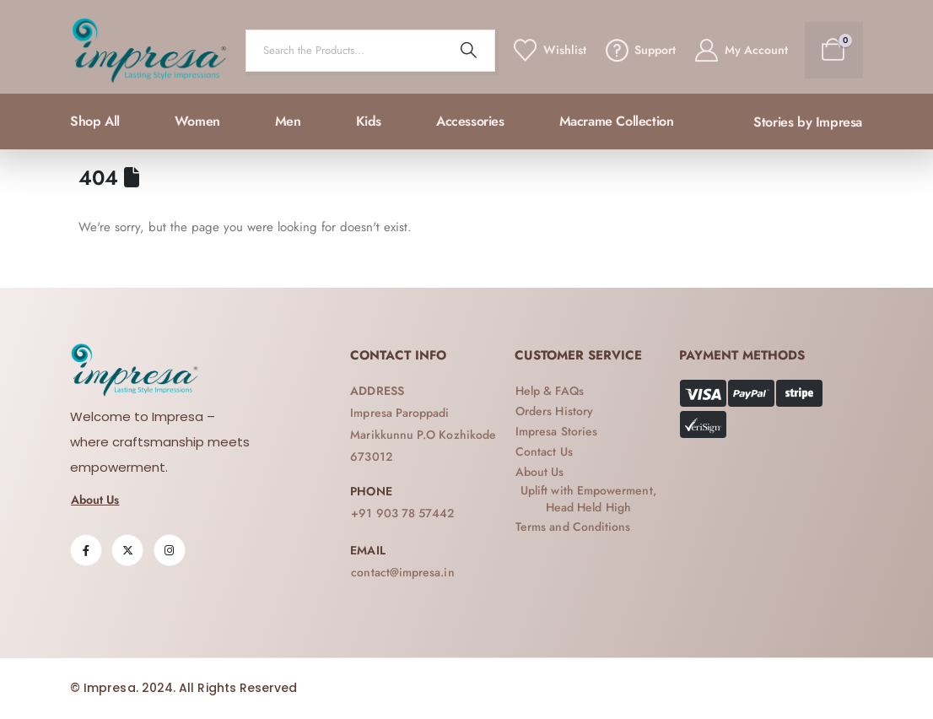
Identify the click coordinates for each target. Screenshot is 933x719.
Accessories (470, 121)
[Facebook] (86, 550)
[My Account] (740, 50)
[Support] (639, 50)
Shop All (95, 121)
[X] (127, 550)
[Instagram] (170, 550)
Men (288, 121)
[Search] (469, 50)
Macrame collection (616, 121)
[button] (807, 122)
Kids (368, 121)
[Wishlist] (549, 50)
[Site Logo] (149, 50)
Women (197, 121)
